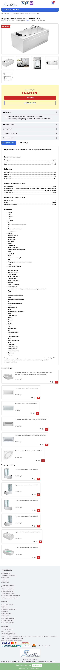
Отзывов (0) (23, 142)
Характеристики (9, 142)
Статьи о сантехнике (8, 575)
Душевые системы (7, 622)
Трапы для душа (6, 620)
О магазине (5, 573)
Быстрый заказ (30, 103)
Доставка (7, 112)
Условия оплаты (7, 591)
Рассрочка (7, 129)
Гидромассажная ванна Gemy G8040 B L (26, 469)
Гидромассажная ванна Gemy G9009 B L (26, 547)
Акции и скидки (8, 138)
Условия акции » (34, 668)
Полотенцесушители (8, 618)
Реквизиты (5, 582)
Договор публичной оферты (10, 595)
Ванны (4, 607)
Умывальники (6, 613)
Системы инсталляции (8, 609)
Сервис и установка (10, 133)
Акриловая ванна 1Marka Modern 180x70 (26, 388)
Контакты (5, 577)
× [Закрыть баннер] (58, 665)
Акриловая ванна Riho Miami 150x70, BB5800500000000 (30, 419)
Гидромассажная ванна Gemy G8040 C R (26, 516)
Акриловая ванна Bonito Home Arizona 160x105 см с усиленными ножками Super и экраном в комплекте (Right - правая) (33, 373)
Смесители (5, 616)
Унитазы (4, 611)
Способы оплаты (9, 124)
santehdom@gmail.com (8, 634)
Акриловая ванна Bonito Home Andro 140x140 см (28, 450)
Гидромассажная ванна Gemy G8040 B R (26, 485)
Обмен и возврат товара (9, 598)
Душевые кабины (7, 604)
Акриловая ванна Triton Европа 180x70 (26, 403)
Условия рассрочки (8, 593)
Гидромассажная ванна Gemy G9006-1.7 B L (27, 532)
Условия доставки (7, 589)
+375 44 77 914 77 (6, 629)
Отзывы (4, 580)
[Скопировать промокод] (37, 665)
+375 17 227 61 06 (6, 631)
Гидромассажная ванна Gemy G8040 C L (26, 500)
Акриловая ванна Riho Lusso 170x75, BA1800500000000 (30, 435)
